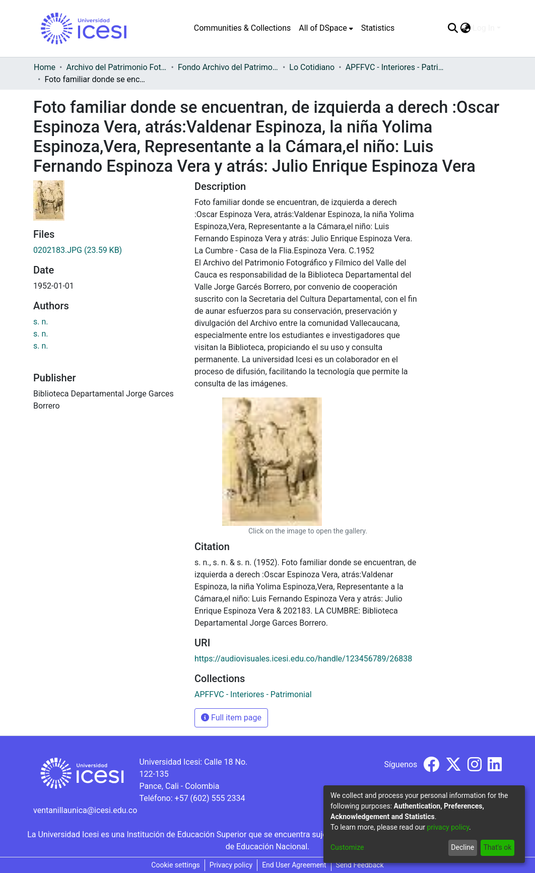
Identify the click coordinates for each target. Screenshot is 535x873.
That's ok (497, 847)
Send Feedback (360, 865)
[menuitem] (326, 28)
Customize (347, 847)
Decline (462, 847)
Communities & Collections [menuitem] (242, 28)
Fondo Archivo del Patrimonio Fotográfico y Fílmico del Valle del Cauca (228, 67)
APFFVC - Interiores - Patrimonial (396, 67)
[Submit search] (452, 28)
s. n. (40, 321)
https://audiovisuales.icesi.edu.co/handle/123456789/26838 (303, 658)
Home (44, 67)
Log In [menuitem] (484, 28)
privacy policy (448, 827)
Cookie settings (175, 865)
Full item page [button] (231, 717)
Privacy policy (231, 865)
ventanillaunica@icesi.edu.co (85, 810)
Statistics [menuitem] (378, 28)
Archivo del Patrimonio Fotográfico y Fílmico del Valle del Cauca (116, 67)
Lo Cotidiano (312, 67)
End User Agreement (294, 865)
